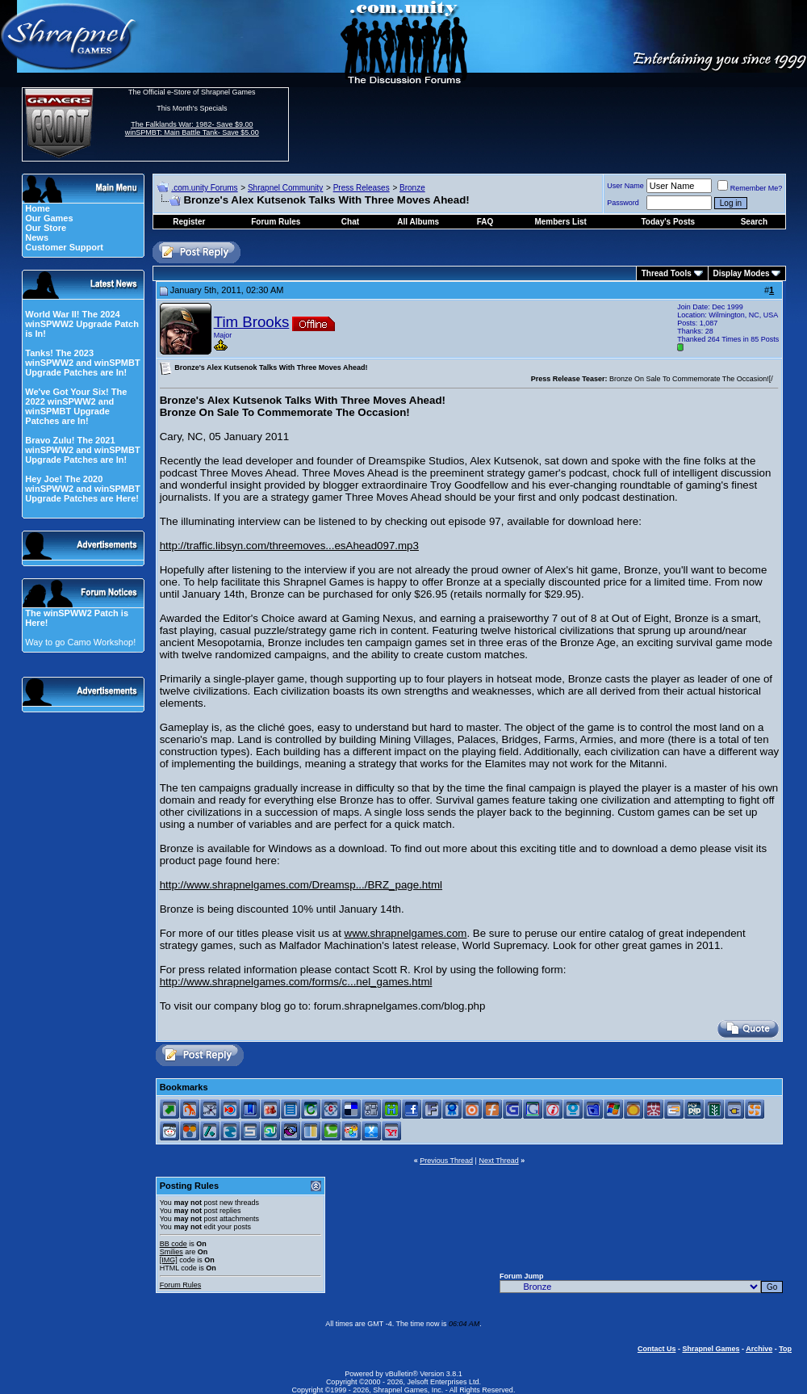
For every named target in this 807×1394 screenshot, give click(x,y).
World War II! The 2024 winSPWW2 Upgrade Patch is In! (82, 323)
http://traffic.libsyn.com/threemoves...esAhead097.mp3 (289, 546)
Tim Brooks (252, 321)
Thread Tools (667, 273)
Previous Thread (446, 1161)
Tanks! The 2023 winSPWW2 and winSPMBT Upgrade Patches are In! (82, 362)
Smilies (171, 1252)
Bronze (412, 187)
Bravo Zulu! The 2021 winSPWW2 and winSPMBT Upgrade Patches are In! (82, 449)
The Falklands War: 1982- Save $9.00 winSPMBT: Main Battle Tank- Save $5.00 (192, 128)
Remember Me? (750, 188)
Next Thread (498, 1161)
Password (623, 203)
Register (189, 221)
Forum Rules (181, 1285)
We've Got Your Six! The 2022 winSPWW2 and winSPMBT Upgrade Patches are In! (76, 406)
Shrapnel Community (285, 187)
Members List (560, 221)
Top (785, 1349)
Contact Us (657, 1349)
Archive (759, 1349)
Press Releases (361, 187)
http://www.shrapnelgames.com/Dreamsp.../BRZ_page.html (301, 885)
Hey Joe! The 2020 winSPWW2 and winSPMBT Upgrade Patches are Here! (82, 488)
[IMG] (169, 1260)
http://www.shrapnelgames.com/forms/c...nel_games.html (296, 982)
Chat (350, 221)
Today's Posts (669, 221)
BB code (173, 1244)
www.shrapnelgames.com (406, 933)
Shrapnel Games (710, 1349)
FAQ (485, 221)
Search (754, 221)
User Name (625, 186)
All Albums (418, 221)
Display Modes (741, 273)
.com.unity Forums (204, 187)
